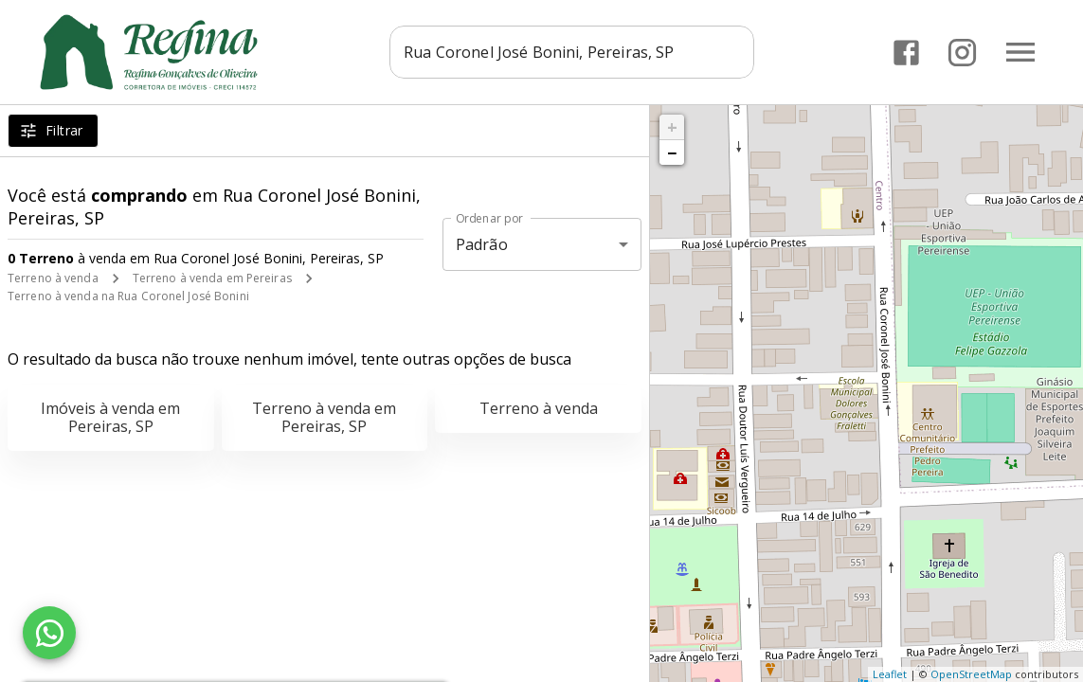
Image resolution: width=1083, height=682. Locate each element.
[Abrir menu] (1020, 52)
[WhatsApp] (49, 632)
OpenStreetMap (971, 674)
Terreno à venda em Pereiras (212, 278)
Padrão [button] (482, 244)
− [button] (672, 152)
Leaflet (890, 674)
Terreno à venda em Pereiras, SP (324, 417)
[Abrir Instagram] (962, 52)
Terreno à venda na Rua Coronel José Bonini (128, 296)
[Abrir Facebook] (906, 52)
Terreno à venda (53, 278)
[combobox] (576, 52)
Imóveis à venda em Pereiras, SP (110, 417)
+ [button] (672, 127)
